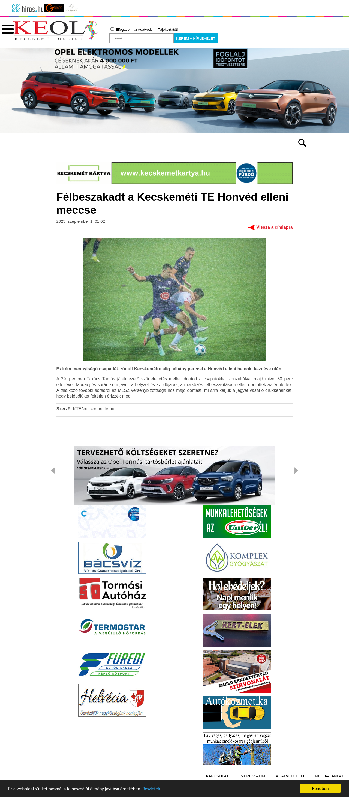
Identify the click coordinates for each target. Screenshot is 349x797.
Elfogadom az (144, 29)
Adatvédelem (290, 776)
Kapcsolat (217, 776)
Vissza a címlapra (274, 227)
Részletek (151, 789)
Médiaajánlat (329, 776)
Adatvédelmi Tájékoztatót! (158, 30)
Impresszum (252, 776)
